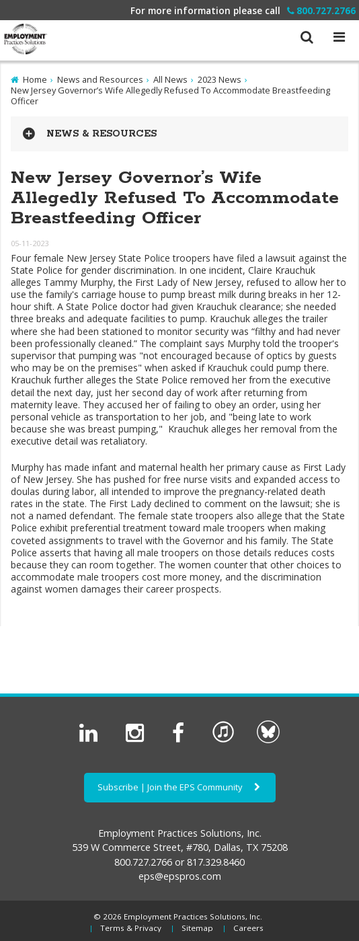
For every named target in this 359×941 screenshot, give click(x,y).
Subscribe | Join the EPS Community (179, 787)
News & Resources (101, 133)
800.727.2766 (321, 10)
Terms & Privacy (130, 928)
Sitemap (197, 928)
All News (170, 79)
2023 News (219, 79)
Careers (248, 928)
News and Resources (100, 79)
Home (35, 79)
